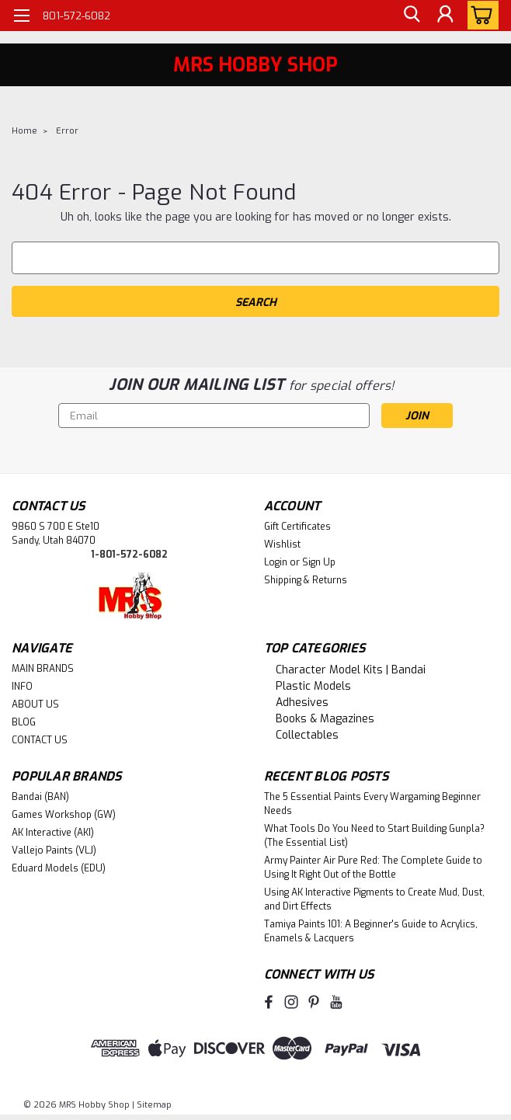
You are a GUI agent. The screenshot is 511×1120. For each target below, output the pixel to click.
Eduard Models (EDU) (59, 868)
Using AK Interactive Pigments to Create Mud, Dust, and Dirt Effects (374, 899)
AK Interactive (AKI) (53, 832)
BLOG (24, 722)
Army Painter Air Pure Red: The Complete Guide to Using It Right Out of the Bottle (373, 867)
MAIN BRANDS (43, 669)
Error (67, 131)
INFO (22, 686)
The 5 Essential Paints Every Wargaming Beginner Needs (372, 804)
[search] (410, 16)
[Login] (445, 16)
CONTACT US (40, 740)
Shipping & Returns (305, 580)
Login (275, 562)
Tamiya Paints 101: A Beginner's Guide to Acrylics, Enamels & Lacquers (371, 931)
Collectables (307, 735)
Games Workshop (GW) (64, 815)
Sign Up (318, 562)
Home (24, 131)
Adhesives (302, 702)
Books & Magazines (325, 718)
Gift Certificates (297, 526)
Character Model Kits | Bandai (351, 670)
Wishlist (282, 544)
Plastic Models (313, 686)
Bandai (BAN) (40, 797)
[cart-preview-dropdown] (479, 15)
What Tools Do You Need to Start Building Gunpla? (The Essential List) (374, 836)
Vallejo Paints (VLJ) (54, 850)
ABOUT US (35, 704)
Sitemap (154, 1105)
